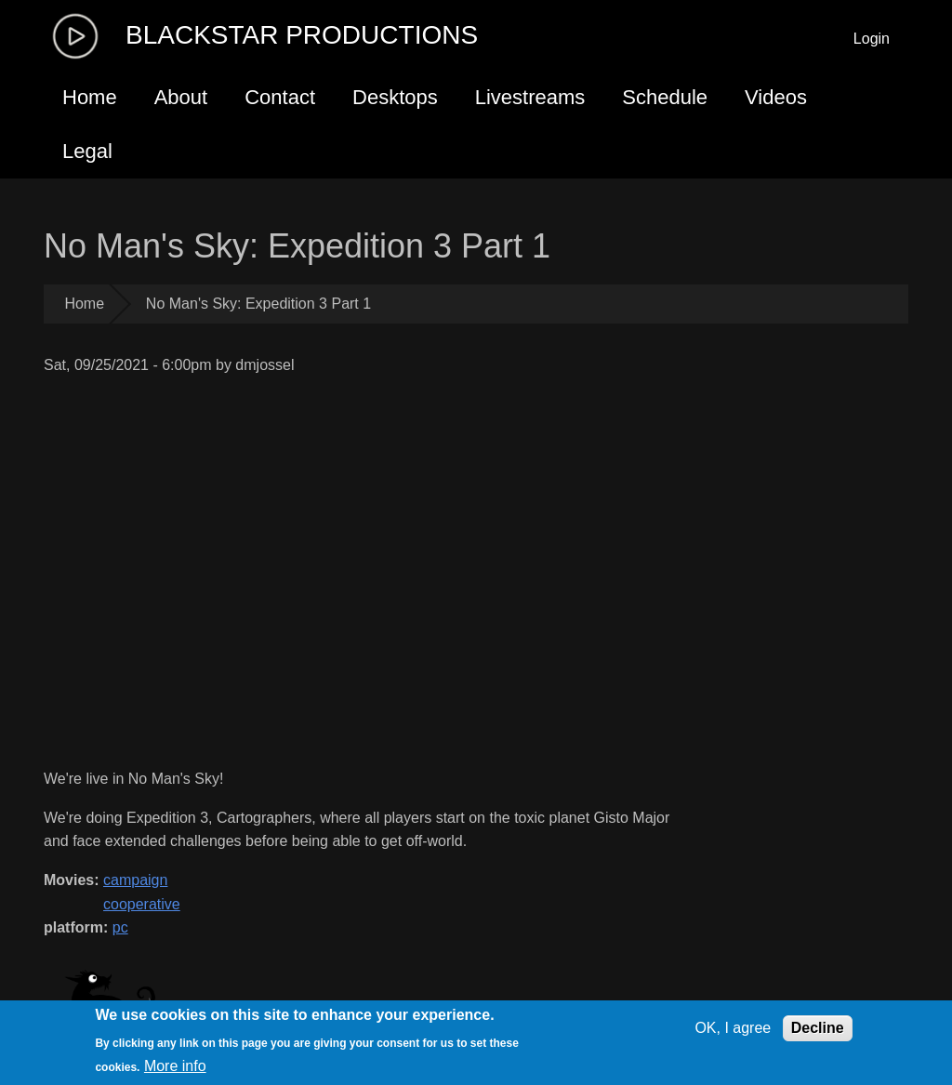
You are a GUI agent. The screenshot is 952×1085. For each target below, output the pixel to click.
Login (871, 38)
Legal (87, 151)
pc (120, 927)
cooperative (141, 904)
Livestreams (530, 97)
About (181, 97)
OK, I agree (732, 1028)
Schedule (664, 97)
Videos (776, 97)
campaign (135, 880)
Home (89, 97)
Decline (817, 1028)
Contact (280, 97)
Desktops (395, 97)
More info (175, 1066)
